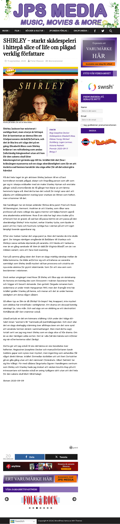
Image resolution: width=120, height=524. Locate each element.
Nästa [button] (74, 499)
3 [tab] (37, 508)
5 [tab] (44, 508)
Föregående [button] (7, 499)
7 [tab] (51, 508)
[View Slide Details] (40, 500)
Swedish (17, 521)
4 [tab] (40, 508)
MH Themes (77, 520)
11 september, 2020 (16, 61)
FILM (17, 30)
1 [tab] (30, 508)
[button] (111, 31)
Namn (84, 107)
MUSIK (5, 30)
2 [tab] (33, 508)
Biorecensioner (56, 61)
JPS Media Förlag (58, 30)
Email (83, 116)
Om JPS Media (80, 30)
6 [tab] (48, 508)
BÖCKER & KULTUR (34, 30)
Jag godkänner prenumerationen (98, 125)
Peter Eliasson (37, 61)
